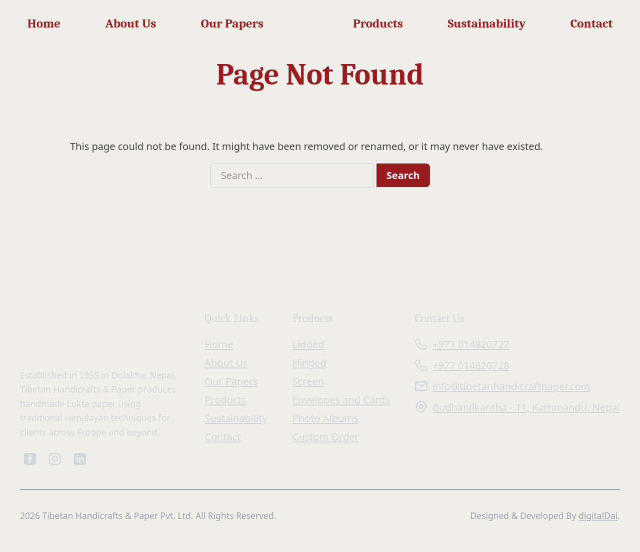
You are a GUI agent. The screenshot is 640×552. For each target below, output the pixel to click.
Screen (308, 381)
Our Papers (232, 23)
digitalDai (598, 516)
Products (378, 23)
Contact (591, 23)
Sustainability (487, 23)
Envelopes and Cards (341, 399)
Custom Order (325, 437)
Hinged (309, 363)
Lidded (308, 344)
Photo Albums (325, 418)
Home (44, 23)
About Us (130, 23)
